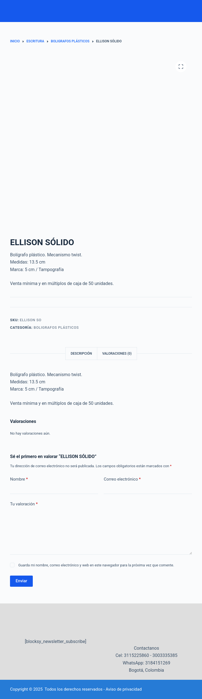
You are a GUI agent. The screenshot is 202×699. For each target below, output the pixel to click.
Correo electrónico (122, 479)
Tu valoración (24, 504)
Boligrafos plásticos (56, 327)
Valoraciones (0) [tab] (117, 353)
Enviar (21, 580)
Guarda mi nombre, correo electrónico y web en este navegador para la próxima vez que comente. (96, 565)
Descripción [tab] (81, 353)
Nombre (19, 479)
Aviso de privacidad (124, 689)
